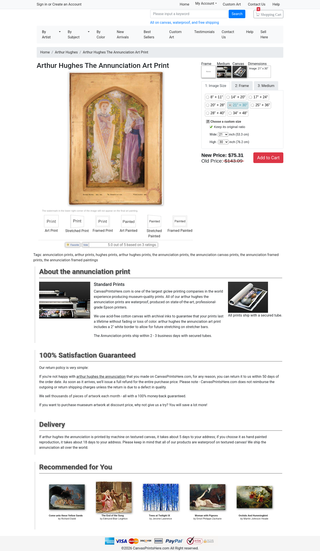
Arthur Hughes (66, 52)
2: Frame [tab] (242, 86)
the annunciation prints (170, 255)
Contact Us (257, 4)
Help (276, 4)
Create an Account (66, 4)
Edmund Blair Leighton (115, 518)
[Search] (189, 14)
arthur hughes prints (135, 255)
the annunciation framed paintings (71, 260)
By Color (101, 34)
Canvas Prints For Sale (69, 18)
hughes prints (106, 255)
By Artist (46, 34)
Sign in (42, 4)
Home (184, 4)
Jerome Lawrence (162, 518)
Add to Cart (268, 157)
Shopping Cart (269, 13)
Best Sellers (149, 34)
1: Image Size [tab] (215, 86)
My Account (206, 3)
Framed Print (103, 230)
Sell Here (264, 34)
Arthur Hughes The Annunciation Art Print (115, 52)
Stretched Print (77, 231)
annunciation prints (58, 255)
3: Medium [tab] (266, 86)
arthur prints (84, 255)
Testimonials (204, 32)
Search (237, 14)
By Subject (74, 34)
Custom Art (232, 4)
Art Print (51, 230)
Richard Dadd (68, 518)
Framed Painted (180, 230)
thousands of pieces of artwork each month (85, 396)
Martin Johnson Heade (256, 518)
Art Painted (128, 230)
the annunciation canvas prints (214, 255)
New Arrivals (123, 34)
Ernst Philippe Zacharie (209, 518)
